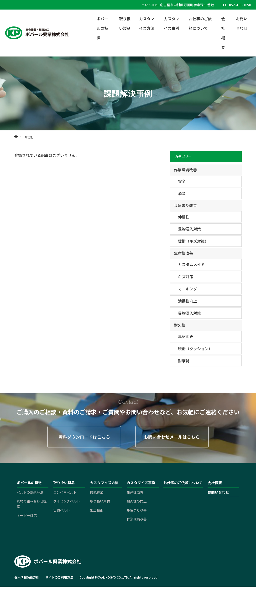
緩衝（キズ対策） (193, 241)
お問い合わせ (241, 23)
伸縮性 (183, 217)
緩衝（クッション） (195, 348)
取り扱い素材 (100, 501)
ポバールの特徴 (102, 28)
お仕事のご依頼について (200, 23)
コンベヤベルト (65, 492)
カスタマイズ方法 (146, 23)
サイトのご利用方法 (59, 577)
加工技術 (96, 510)
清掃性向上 (187, 301)
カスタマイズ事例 (171, 23)
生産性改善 (183, 253)
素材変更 (185, 336)
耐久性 (179, 325)
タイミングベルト (66, 501)
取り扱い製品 (125, 23)
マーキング (187, 289)
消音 (182, 193)
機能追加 (96, 492)
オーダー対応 (27, 515)
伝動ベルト (61, 510)
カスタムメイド (191, 264)
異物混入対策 (189, 229)
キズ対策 (185, 276)
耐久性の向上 (137, 501)
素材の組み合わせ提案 (32, 504)
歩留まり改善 (185, 205)
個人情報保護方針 (26, 577)
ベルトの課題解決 (30, 492)
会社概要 (223, 33)
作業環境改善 (185, 170)
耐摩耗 (183, 361)
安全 (182, 181)
